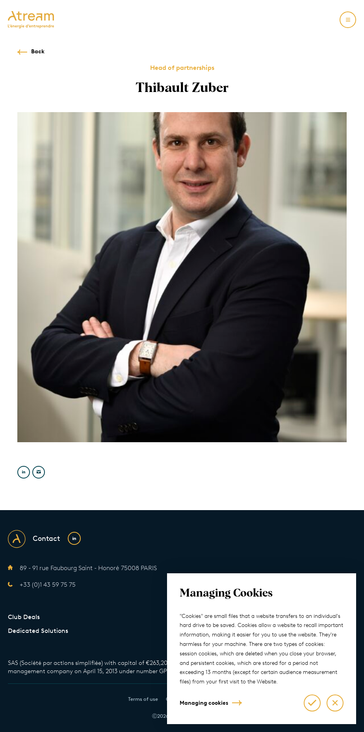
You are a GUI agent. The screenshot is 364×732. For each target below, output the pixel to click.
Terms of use (143, 699)
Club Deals (24, 617)
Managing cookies (204, 703)
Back (38, 51)
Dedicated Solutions (38, 630)
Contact (46, 538)
